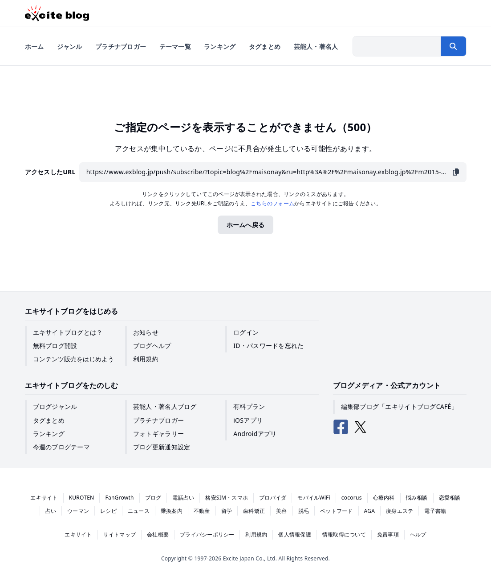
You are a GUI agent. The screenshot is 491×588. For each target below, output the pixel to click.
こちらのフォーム (272, 203)
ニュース (139, 511)
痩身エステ (399, 511)
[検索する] (453, 46)
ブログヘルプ (152, 345)
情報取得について (344, 534)
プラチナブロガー (158, 420)
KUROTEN (81, 497)
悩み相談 (417, 497)
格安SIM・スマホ (226, 497)
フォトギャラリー (158, 433)
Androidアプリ (254, 433)
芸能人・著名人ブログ (165, 406)
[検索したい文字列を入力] (397, 46)
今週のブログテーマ (61, 447)
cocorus (351, 497)
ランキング (49, 433)
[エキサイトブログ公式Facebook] (341, 427)
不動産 (202, 511)
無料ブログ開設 (55, 345)
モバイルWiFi (313, 497)
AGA (369, 511)
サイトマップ (119, 534)
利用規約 (145, 359)
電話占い (183, 497)
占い (50, 511)
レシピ (108, 511)
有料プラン (249, 406)
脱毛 (303, 511)
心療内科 (384, 497)
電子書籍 (435, 511)
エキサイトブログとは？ (68, 332)
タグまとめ (49, 420)
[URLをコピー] (456, 172)
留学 (226, 511)
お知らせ (145, 332)
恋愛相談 (450, 497)
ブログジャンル (55, 406)
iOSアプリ (248, 420)
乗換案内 (172, 511)
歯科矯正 (254, 511)
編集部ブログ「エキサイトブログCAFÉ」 (399, 406)
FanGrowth (119, 497)
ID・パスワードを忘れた (268, 345)
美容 (281, 511)
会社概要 (158, 534)
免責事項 (388, 534)
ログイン (246, 332)
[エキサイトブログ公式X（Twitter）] (361, 427)
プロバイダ (272, 497)
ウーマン (78, 511)
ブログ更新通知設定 (162, 447)
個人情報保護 (294, 534)
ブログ (153, 497)
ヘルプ (418, 534)
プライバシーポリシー (207, 534)
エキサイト (43, 497)
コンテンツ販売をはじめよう (73, 359)
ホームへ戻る (246, 224)
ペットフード (336, 511)
